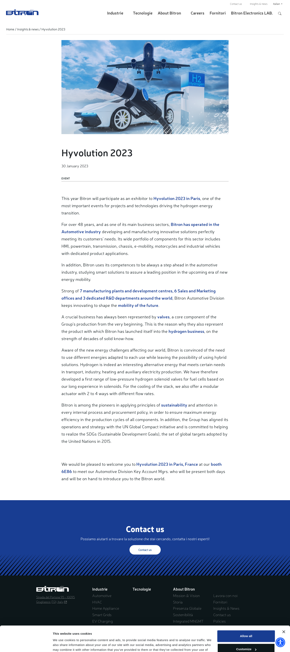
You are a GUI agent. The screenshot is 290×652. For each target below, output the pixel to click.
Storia (178, 601)
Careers (197, 13)
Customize (246, 627)
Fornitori (218, 13)
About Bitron (169, 13)
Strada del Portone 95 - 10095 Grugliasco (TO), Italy (55, 599)
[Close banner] (283, 610)
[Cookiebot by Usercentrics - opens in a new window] (26, 644)
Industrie (115, 13)
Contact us (236, 3)
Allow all (246, 614)
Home (10, 29)
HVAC (97, 601)
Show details (62, 644)
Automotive (101, 595)
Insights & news (258, 3)
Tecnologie (142, 13)
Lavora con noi (225, 595)
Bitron (22, 12)
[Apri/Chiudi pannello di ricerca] (280, 13)
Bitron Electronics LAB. (252, 13)
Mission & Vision (186, 595)
